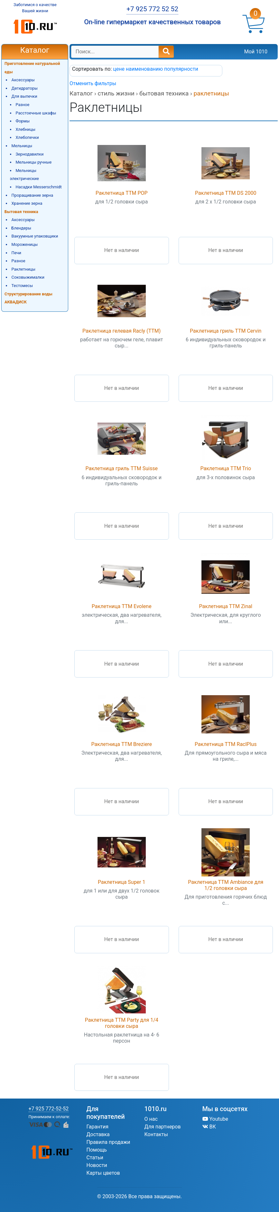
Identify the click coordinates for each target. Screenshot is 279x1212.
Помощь (97, 1150)
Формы (22, 121)
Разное (22, 104)
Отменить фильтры (93, 83)
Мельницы (22, 145)
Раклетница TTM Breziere (121, 744)
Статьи (95, 1157)
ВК (209, 1127)
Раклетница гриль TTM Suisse (121, 468)
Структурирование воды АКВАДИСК (28, 298)
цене (119, 69)
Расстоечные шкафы (35, 113)
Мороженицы (25, 244)
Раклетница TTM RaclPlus (225, 744)
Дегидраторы (25, 88)
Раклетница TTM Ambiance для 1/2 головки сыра (225, 885)
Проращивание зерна (32, 195)
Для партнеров (162, 1127)
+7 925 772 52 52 (152, 9)
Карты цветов (103, 1173)
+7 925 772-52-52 (49, 1109)
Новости (97, 1165)
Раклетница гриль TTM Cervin (225, 331)
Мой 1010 (255, 52)
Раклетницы (23, 269)
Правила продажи (108, 1142)
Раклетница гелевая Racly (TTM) (121, 331)
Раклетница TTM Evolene (122, 606)
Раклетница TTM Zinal (225, 606)
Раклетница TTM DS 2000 (225, 193)
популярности (181, 69)
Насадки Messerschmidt (38, 186)
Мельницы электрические (24, 174)
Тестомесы (22, 285)
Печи (16, 252)
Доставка (98, 1134)
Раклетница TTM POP (122, 193)
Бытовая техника (21, 211)
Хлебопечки (27, 137)
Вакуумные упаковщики (35, 236)
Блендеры (21, 228)
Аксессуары (23, 79)
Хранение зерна (27, 203)
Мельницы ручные (33, 162)
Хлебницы (25, 129)
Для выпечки (24, 96)
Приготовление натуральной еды (32, 67)
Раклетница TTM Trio (225, 468)
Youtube (215, 1119)
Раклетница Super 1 (121, 882)
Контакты (156, 1134)
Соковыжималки (28, 277)
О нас (151, 1119)
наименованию (145, 69)
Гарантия (98, 1127)
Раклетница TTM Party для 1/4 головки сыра (121, 1023)
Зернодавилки (29, 154)
